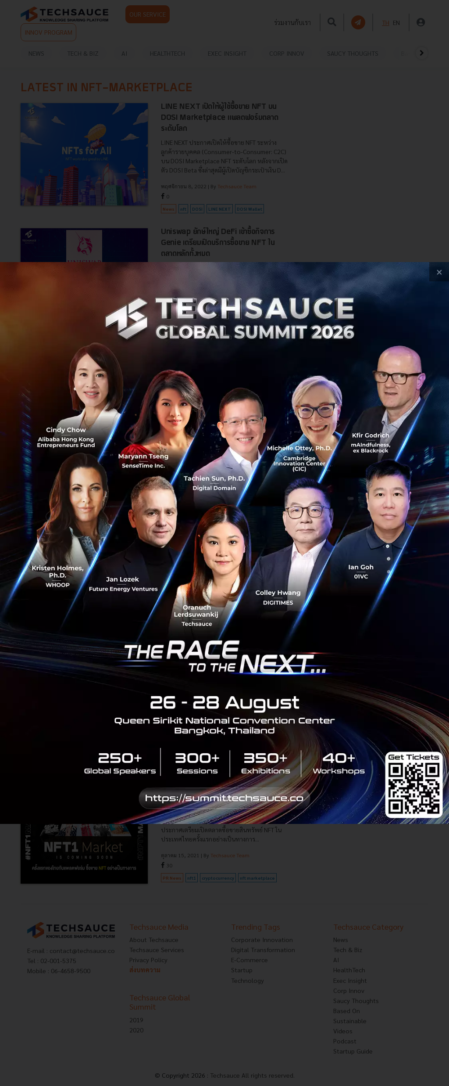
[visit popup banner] (224, 543)
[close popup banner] (439, 272)
